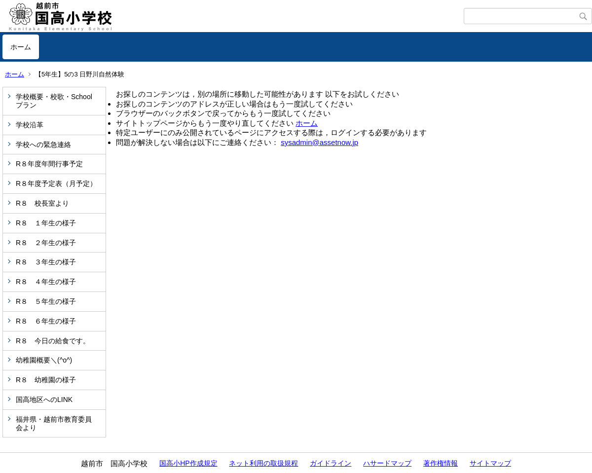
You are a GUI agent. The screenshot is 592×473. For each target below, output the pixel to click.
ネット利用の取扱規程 (263, 463)
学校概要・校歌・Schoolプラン (54, 101)
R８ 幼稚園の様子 (46, 380)
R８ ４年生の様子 (46, 282)
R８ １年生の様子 (46, 223)
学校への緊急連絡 (43, 144)
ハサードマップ (387, 463)
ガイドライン (330, 463)
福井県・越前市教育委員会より (54, 423)
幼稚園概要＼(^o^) (44, 360)
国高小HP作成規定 (188, 463)
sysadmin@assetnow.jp (319, 142)
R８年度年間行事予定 (49, 164)
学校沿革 (29, 125)
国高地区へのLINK (44, 399)
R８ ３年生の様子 (46, 262)
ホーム (20, 47)
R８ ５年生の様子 (46, 301)
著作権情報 (440, 463)
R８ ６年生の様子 (46, 321)
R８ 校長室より (42, 203)
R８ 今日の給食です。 (53, 341)
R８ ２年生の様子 (46, 243)
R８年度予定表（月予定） (56, 183)
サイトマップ (490, 463)
